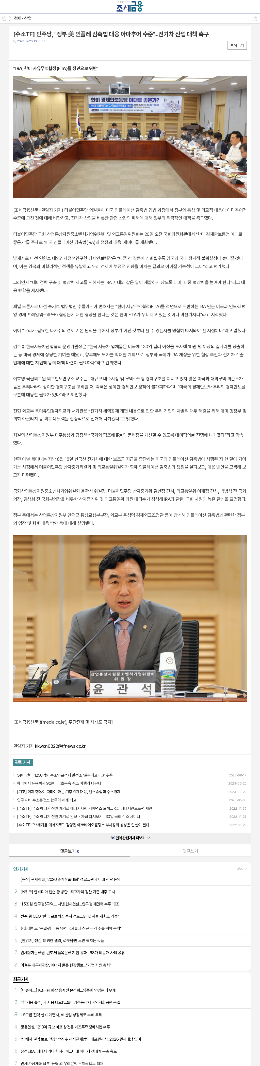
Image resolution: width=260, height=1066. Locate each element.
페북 (17, 51)
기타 (48, 51)
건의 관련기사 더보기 (129, 838)
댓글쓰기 (190, 851)
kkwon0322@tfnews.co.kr (60, 746)
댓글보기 (69, 851)
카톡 (38, 51)
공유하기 (255, 19)
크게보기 (237, 45)
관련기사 (23, 762)
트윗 (27, 51)
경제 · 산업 (22, 18)
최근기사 (21, 979)
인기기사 (21, 869)
